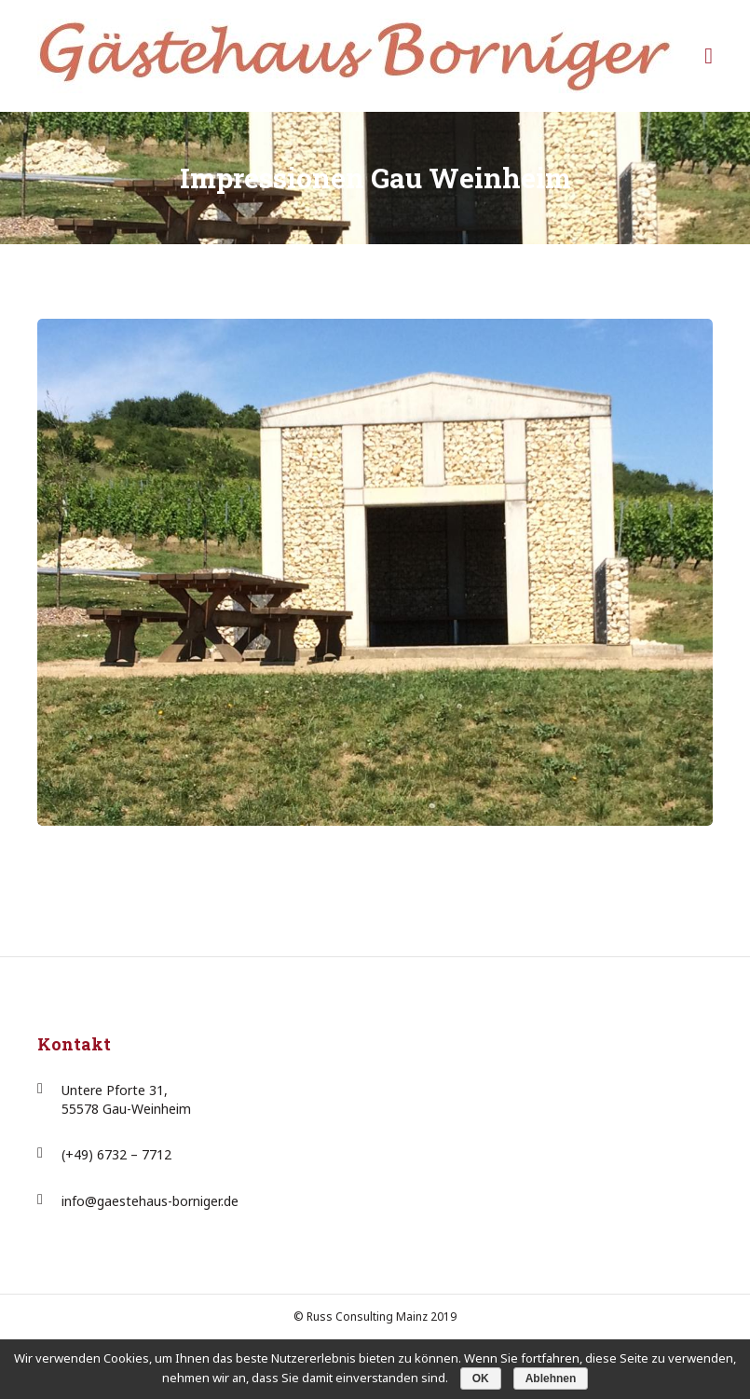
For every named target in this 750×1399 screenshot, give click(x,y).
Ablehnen (551, 1378)
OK (480, 1378)
